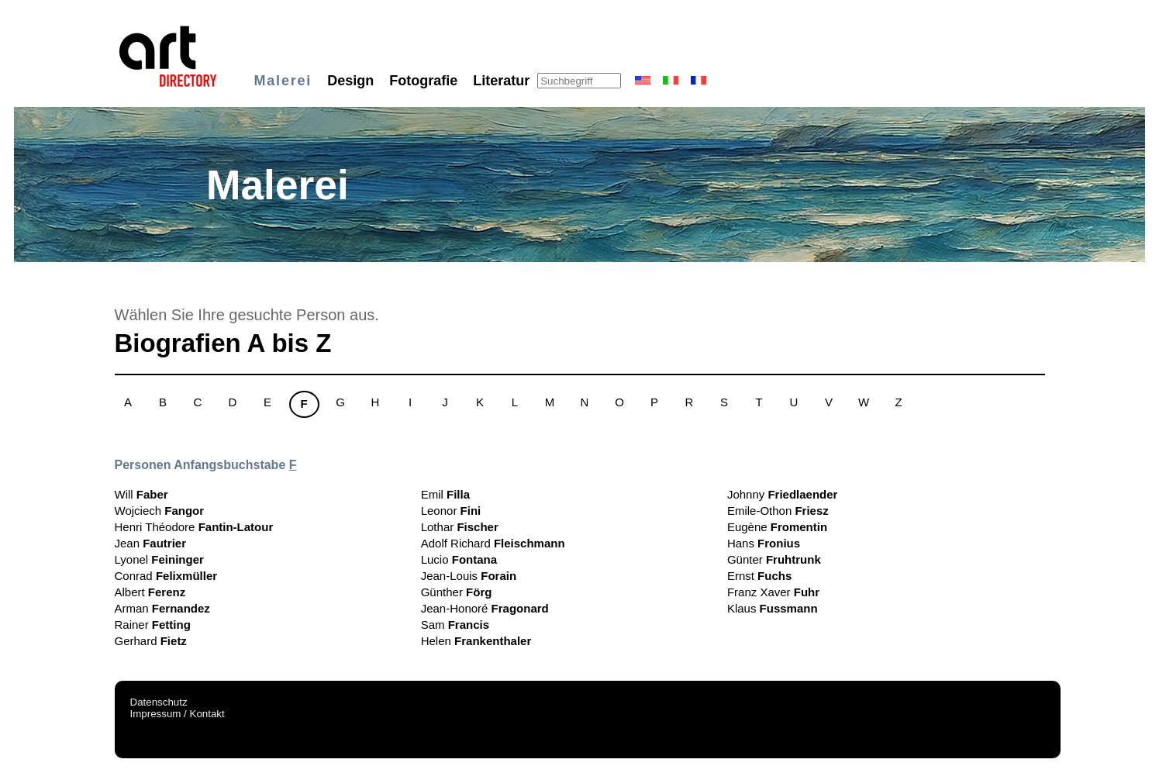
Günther (456, 592)
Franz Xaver (773, 592)
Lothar (459, 526)
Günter (774, 559)
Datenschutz (159, 702)
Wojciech (160, 510)
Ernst (759, 575)
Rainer (153, 624)
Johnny (782, 494)
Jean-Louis (468, 575)
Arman (162, 608)
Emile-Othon (778, 510)
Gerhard (151, 640)
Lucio (459, 559)
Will (141, 494)
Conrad (166, 575)
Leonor (451, 510)
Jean (151, 543)
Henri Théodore (194, 526)
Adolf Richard (493, 543)
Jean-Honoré (485, 608)
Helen (476, 640)
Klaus (772, 608)
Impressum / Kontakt (177, 714)
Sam (455, 624)
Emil (445, 494)
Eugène (777, 526)
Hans (763, 543)
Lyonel (159, 559)
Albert (150, 592)
